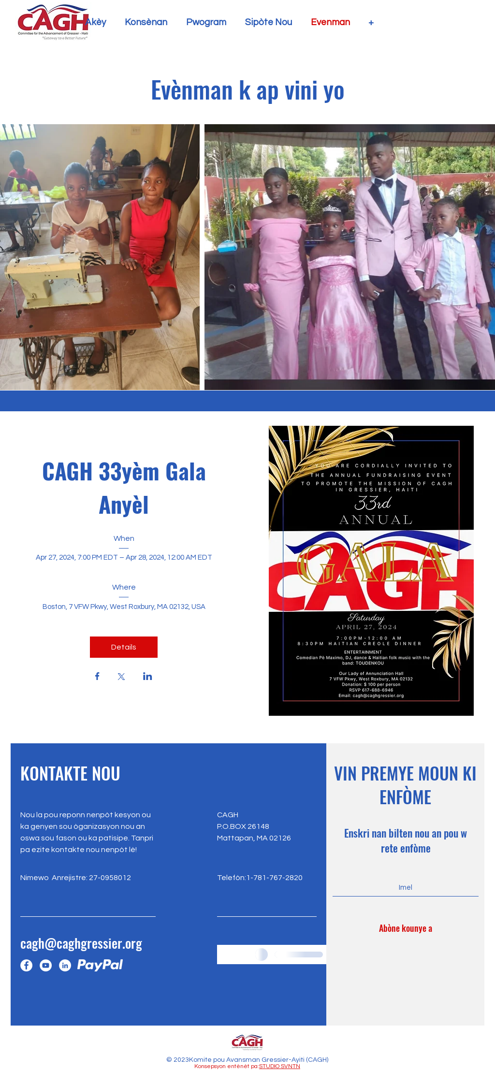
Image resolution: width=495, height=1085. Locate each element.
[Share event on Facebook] (97, 677)
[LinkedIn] (65, 965)
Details (123, 647)
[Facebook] (26, 965)
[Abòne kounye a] (405, 928)
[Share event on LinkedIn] (147, 677)
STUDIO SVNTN (279, 1066)
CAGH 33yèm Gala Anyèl (127, 487)
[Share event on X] (121, 677)
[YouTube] (46, 965)
